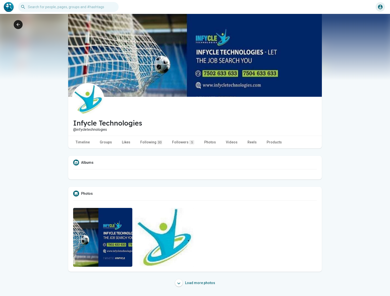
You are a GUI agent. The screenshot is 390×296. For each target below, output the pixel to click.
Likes (126, 142)
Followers (183, 142)
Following (151, 142)
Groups (106, 142)
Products (274, 142)
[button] (68, 7)
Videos (232, 142)
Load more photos (195, 283)
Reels (252, 142)
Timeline (83, 142)
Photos (210, 142)
